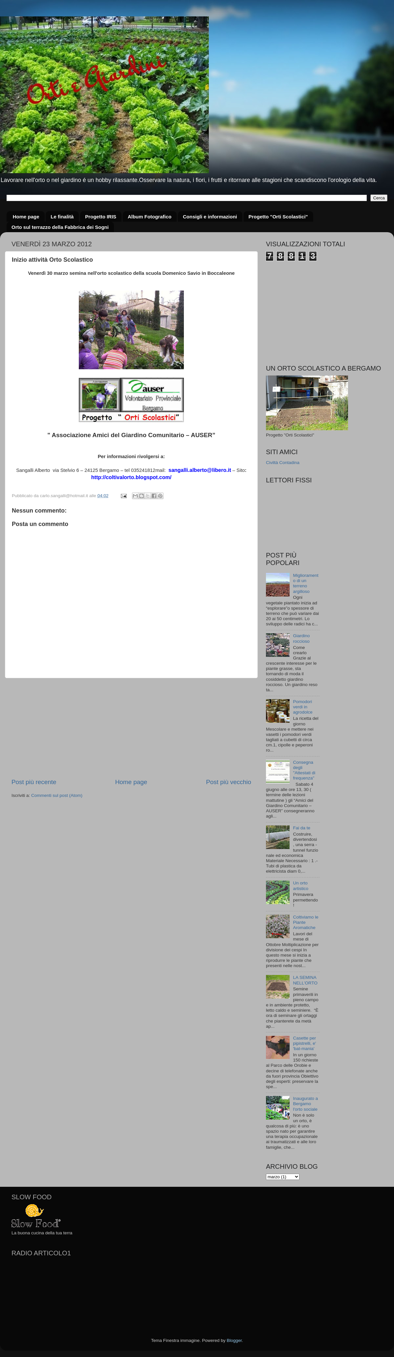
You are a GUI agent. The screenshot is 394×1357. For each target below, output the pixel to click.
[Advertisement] (131, 728)
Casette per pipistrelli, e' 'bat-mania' (304, 1043)
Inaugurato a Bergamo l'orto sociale (305, 1103)
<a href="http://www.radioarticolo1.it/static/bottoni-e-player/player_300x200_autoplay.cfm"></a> (60, 1293)
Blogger (234, 1340)
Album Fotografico (149, 216)
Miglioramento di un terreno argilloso (305, 583)
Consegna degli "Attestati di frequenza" (304, 770)
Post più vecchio (228, 782)
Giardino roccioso (301, 638)
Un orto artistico (300, 886)
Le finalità (62, 216)
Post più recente (33, 782)
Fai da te (301, 827)
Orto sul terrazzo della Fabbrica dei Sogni (60, 227)
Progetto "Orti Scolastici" (278, 216)
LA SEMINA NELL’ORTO (305, 980)
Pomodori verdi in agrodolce (302, 707)
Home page (26, 216)
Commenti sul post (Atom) (56, 795)
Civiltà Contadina (282, 462)
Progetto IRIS (100, 216)
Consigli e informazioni (210, 216)
